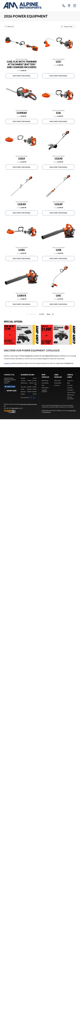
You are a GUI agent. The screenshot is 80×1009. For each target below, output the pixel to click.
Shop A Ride (15, 408)
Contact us (7, 363)
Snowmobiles (45, 383)
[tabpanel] (28, 386)
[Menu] (74, 5)
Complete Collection (44, 390)
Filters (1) (9, 26)
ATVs (43, 385)
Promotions (70, 390)
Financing (56, 385)
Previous (31, 314)
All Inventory (45, 380)
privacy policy (72, 410)
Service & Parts (71, 392)
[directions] (69, 5)
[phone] (64, 5)
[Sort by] (68, 26)
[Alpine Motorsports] (22, 5)
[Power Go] (21, 411)
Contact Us (70, 380)
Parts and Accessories (70, 397)
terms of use (47, 412)
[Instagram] (34, 397)
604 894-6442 (10, 391)
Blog (68, 383)
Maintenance (70, 394)
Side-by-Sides (45, 387)
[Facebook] (31, 397)
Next (50, 314)
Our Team (70, 385)
